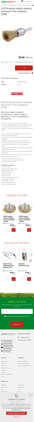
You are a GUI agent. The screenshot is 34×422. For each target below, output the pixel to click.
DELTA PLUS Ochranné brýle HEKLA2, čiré (8, 265)
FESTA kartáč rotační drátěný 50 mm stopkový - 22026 (24, 219)
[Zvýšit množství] (11, 66)
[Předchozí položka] (2, 207)
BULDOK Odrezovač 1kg (24, 264)
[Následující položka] (31, 207)
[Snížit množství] (11, 69)
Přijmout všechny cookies (17, 413)
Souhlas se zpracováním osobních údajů (18, 316)
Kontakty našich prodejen (25, 340)
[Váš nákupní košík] (22, 2)
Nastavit (16, 416)
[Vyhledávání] (18, 2)
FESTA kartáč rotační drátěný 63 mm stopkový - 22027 (9, 219)
